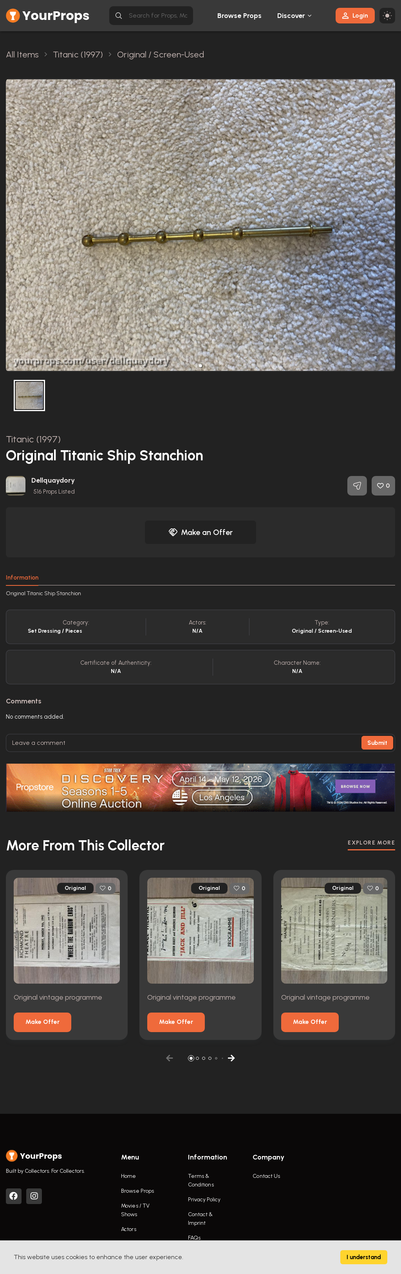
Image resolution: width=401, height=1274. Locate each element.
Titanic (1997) (33, 439)
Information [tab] (22, 577)
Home (128, 1176)
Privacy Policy (204, 1199)
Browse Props (239, 15)
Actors (128, 1229)
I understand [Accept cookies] (364, 1257)
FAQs (194, 1238)
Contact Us (266, 1176)
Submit (377, 742)
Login (355, 15)
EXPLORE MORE (371, 842)
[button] (200, 365)
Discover (291, 15)
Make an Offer (200, 532)
